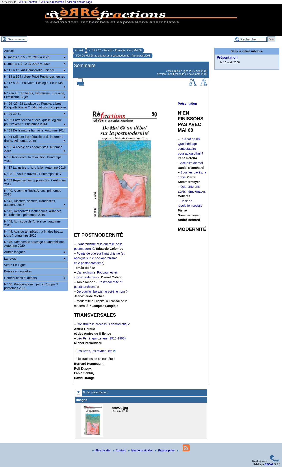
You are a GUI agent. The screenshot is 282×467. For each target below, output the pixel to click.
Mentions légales (140, 450)
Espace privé (165, 450)
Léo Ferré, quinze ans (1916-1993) (101, 338)
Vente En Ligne (15, 265)
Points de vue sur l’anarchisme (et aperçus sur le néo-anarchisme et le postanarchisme (99, 258)
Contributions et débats (34, 278)
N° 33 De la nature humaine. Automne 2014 (35, 131)
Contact (119, 450)
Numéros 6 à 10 (34, 64)
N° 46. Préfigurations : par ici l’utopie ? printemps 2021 (31, 286)
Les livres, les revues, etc (94, 351)
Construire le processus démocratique (103, 324)
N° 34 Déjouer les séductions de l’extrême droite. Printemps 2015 (34, 138)
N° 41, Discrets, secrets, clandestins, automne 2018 (34, 202)
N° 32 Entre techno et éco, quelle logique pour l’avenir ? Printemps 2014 (34, 122)
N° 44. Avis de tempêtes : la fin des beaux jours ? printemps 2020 (33, 233)
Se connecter (16, 39)
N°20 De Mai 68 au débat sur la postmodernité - (112, 55)
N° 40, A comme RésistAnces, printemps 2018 (32, 192)
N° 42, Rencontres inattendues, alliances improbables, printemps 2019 (32, 213)
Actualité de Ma (191, 163)
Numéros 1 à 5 (34, 57)
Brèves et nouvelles (18, 271)
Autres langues (34, 252)
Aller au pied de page (79, 2)
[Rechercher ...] (250, 39)
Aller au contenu (28, 2)
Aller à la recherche (52, 2)
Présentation (227, 57)
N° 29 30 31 (34, 113)
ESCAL (269, 464)
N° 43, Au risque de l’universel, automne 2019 (32, 223)
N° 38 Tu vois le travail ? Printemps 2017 (32, 174)
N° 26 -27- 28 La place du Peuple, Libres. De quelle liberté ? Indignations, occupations (35, 106)
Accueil (79, 50)
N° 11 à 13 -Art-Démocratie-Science (34, 70)
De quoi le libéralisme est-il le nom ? (102, 291)
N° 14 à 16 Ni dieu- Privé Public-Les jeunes (34, 77)
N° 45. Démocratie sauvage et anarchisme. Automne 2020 (34, 243)
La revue (34, 258)
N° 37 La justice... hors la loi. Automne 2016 (35, 167)
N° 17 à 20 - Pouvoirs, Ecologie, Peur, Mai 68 (115, 50)
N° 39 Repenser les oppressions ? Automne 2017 (35, 182)
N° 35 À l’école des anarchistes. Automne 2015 (34, 149)
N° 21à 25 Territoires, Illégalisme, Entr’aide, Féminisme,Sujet (34, 95)
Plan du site (101, 450)
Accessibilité (9, 2)
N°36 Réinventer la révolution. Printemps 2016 (32, 159)
